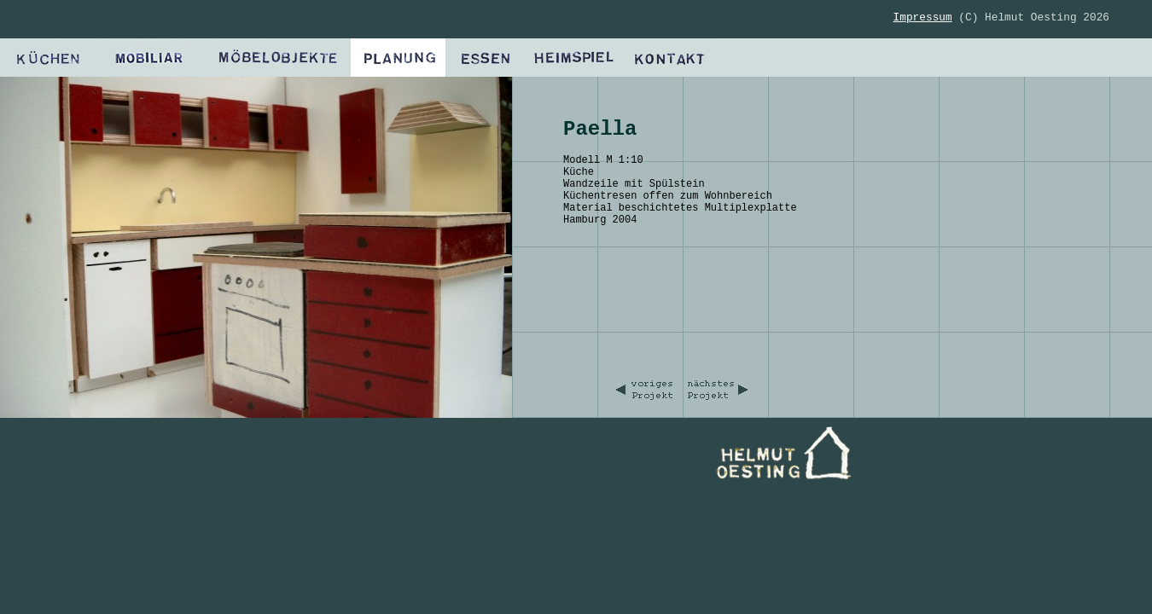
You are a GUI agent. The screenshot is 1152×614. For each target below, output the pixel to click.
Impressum (922, 17)
